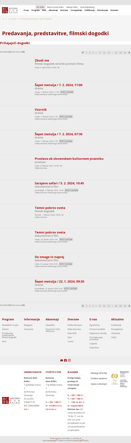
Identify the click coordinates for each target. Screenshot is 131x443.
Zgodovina (94, 325)
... (96, 52)
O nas (93, 319)
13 (108, 52)
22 (116, 52)
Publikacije (116, 325)
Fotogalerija (117, 329)
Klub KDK (72, 333)
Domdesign (52, 440)
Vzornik (41, 109)
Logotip (93, 343)
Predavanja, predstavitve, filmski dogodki (9, 335)
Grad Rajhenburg (87, 7)
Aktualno (117, 319)
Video (114, 337)
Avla (70, 337)
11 (100, 52)
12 (104, 52)
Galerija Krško (72, 7)
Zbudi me (42, 60)
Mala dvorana (74, 329)
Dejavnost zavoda (97, 333)
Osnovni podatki (97, 329)
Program (8, 319)
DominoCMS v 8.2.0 (80, 440)
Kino (4, 341)
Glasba (5, 329)
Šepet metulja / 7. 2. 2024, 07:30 (58, 134)
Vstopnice (28, 329)
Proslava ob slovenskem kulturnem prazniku (69, 158)
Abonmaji (52, 319)
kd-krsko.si (51, 409)
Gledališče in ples (10, 325)
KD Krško (40, 7)
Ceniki (70, 341)
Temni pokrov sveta (50, 208)
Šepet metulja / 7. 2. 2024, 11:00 (58, 85)
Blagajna (28, 325)
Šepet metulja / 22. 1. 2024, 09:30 (59, 281)
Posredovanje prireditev (96, 338)
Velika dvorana (75, 325)
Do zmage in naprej (49, 257)
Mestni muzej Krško (55, 7)
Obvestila (115, 333)
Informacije (32, 319)
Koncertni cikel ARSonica (53, 330)
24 (125, 52)
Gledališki (50, 325)
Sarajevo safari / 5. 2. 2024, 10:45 (59, 183)
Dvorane (73, 319)
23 (120, 52)
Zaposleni (94, 347)
